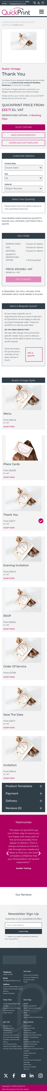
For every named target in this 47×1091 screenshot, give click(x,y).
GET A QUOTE (31, 354)
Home (5, 22)
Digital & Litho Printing (11, 1008)
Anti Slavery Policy (10, 1044)
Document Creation (31, 975)
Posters (26, 1055)
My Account (38, 3)
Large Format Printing (11, 1003)
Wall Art (27, 1069)
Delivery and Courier (10, 1035)
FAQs (26, 982)
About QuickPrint (30, 1006)
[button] (7, 853)
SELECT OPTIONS (23, 127)
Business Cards (29, 1028)
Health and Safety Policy (12, 1046)
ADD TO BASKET (23, 279)
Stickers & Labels (30, 1067)
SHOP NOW (9, 426)
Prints (26, 1058)
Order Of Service (30, 1053)
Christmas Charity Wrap (32, 1035)
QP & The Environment (32, 1008)
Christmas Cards (30, 1033)
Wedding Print (18, 22)
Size (6, 174)
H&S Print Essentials (31, 1037)
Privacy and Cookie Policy (12, 1049)
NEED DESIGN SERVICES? (23, 135)
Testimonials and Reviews (33, 1017)
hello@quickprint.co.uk (17, 4)
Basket (42, 3)
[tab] (23, 786)
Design (6, 1006)
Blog (25, 1013)
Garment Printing (30, 1044)
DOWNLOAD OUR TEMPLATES (23, 143)
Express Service (9, 1010)
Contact (34, 3)
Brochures (27, 1026)
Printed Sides (10, 163)
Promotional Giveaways (32, 1060)
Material (8, 184)
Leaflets (26, 1051)
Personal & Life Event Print (33, 1049)
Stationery (27, 1064)
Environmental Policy (11, 1037)
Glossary (27, 1015)
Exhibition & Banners (31, 1042)
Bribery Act (7, 1026)
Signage (27, 1062)
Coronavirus (7, 1033)
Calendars (27, 1030)
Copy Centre (7, 1013)
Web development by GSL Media (15, 1089)
